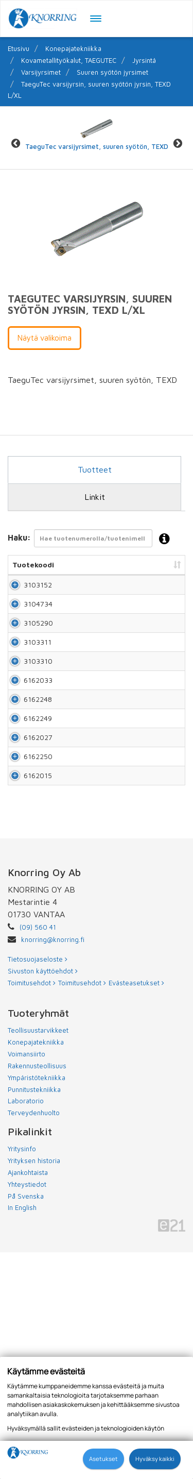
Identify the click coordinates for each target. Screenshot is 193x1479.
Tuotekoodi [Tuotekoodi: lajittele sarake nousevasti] (33, 564)
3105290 (38, 674)
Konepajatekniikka (73, 48)
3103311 (37, 714)
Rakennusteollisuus (37, 1292)
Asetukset (103, 1459)
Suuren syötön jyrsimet (112, 72)
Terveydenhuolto (34, 1339)
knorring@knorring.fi (52, 1166)
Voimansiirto (26, 1280)
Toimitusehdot (32, 1209)
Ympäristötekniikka (36, 1304)
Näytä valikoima (44, 337)
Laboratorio (26, 1327)
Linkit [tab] (94, 496)
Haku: (92, 539)
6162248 (38, 833)
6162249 (38, 872)
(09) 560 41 (38, 1154)
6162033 (38, 793)
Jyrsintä (144, 60)
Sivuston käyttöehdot (43, 1198)
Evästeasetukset (136, 1209)
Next (177, 143)
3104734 (38, 634)
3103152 (38, 595)
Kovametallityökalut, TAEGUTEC (68, 60)
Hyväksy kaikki (154, 1459)
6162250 (38, 952)
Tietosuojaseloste (37, 1186)
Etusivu (18, 48)
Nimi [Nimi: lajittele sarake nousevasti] (70, 564)
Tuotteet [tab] (95, 469)
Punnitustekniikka (34, 1316)
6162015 (38, 991)
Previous (15, 143)
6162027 (38, 912)
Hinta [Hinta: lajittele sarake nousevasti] (171, 564)
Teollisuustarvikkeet (38, 1257)
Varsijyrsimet (41, 72)
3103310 (38, 753)
